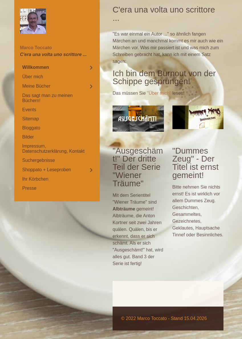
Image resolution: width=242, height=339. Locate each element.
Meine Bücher (36, 86)
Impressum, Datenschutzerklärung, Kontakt (53, 149)
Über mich (32, 76)
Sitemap (30, 118)
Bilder (28, 137)
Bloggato (31, 127)
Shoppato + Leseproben (46, 169)
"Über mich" (159, 93)
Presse (29, 188)
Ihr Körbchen (35, 179)
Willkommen (35, 67)
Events (29, 109)
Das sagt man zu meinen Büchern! (47, 98)
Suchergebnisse (38, 160)
